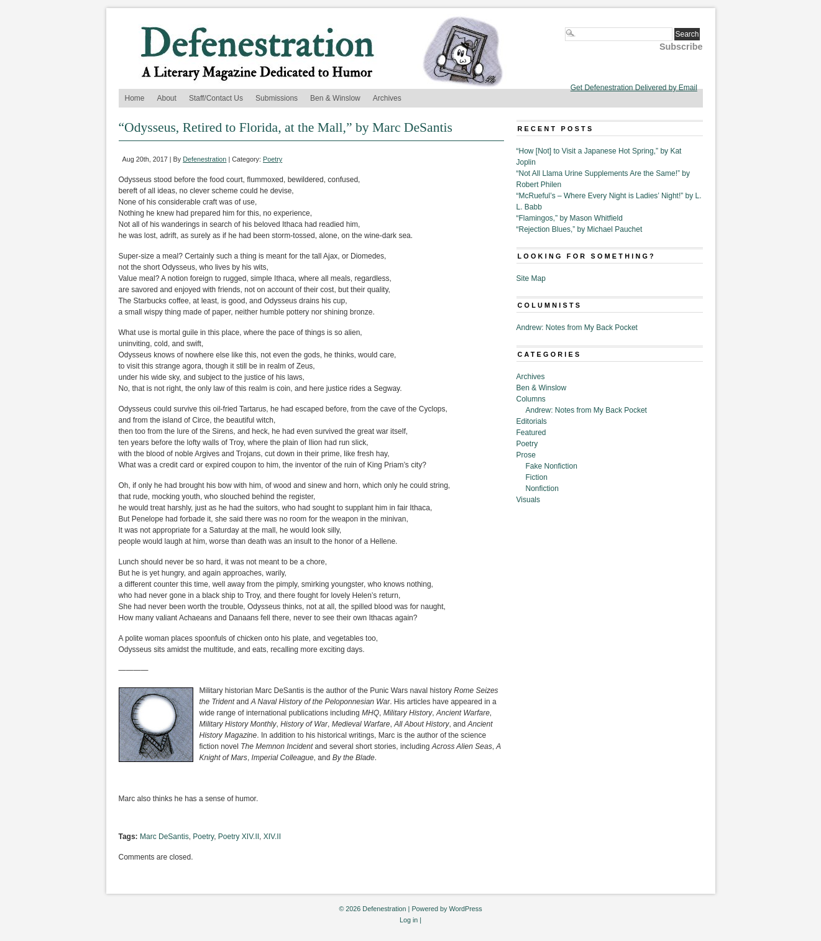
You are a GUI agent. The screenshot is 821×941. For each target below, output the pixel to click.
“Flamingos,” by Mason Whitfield (569, 218)
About (167, 98)
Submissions (276, 98)
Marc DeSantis (164, 836)
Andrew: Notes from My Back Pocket (577, 327)
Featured (531, 432)
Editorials (531, 421)
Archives (387, 98)
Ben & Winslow (335, 98)
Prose (526, 455)
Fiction (537, 477)
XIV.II (272, 836)
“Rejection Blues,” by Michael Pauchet (579, 229)
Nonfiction (542, 488)
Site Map (531, 278)
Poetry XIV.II (238, 836)
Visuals (528, 499)
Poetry (272, 159)
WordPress (465, 908)
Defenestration (204, 159)
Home (135, 98)
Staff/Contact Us (216, 98)
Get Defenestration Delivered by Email (634, 87)
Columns (531, 399)
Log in (409, 920)
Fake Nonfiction (551, 466)
